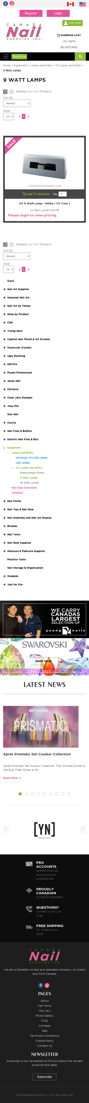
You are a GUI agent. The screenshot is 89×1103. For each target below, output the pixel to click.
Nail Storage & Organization (25, 567)
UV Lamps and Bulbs (68, 65)
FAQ (44, 1020)
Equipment (21, 65)
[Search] (80, 56)
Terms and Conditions (44, 1035)
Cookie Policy (45, 1040)
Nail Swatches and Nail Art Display (29, 517)
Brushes (12, 526)
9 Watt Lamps (29, 477)
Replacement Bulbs (32, 472)
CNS (10, 322)
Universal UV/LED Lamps (31, 457)
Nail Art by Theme (18, 305)
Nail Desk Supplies (19, 542)
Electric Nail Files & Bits (22, 439)
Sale (44, 1030)
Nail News (44, 1005)
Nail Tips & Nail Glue (20, 509)
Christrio (12, 389)
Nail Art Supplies (18, 289)
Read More (10, 778)
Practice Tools (16, 559)
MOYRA (12, 364)
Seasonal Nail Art (18, 297)
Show (6, 110)
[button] (20, 794)
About (44, 1000)
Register (31, 13)
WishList (41, 194)
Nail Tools (13, 534)
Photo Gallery (45, 1015)
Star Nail (12, 414)
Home (6, 65)
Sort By (8, 97)
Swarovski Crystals (19, 347)
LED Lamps (23, 462)
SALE (10, 280)
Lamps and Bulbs (42, 65)
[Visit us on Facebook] (41, 985)
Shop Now (19, 56)
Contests (44, 1025)
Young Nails (15, 331)
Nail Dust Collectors (24, 487)
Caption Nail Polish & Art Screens (28, 339)
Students (12, 576)
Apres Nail (14, 381)
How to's (44, 1010)
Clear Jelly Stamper (19, 397)
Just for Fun (15, 584)
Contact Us (44, 1045)
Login (58, 13)
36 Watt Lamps (29, 482)
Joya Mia (13, 406)
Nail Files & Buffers (19, 431)
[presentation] (6, 829)
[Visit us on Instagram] (48, 985)
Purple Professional (19, 372)
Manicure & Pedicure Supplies (26, 551)
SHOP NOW (43, 623)
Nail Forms (14, 501)
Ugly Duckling (16, 356)
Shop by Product (18, 314)
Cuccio (11, 422)
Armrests (17, 492)
